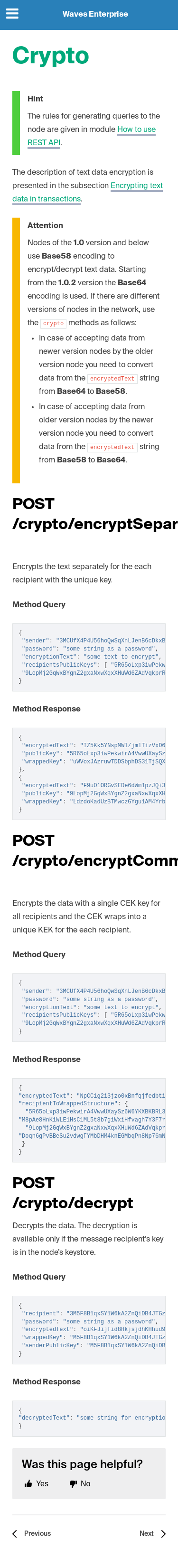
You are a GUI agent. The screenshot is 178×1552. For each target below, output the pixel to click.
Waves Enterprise (95, 15)
